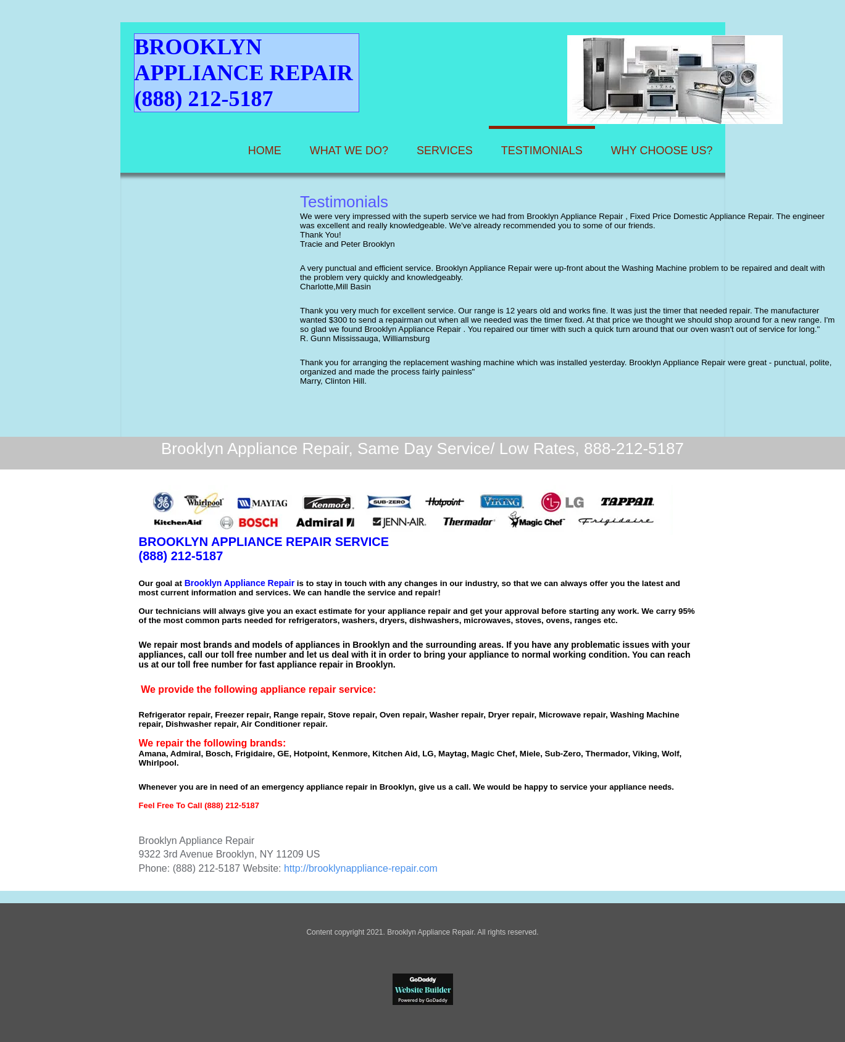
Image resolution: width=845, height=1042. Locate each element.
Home (264, 150)
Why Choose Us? (662, 150)
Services (445, 150)
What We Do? (349, 150)
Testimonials (542, 150)
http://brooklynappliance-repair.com (361, 868)
